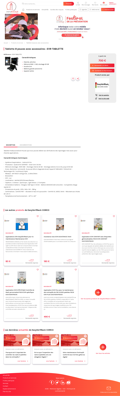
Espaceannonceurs (112, 3)
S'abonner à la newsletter (108, 390)
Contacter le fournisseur (102, 70)
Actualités (45, 9)
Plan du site (7, 391)
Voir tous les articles (103, 349)
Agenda (84, 9)
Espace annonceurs (9, 389)
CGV (64, 389)
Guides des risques (57, 9)
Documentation (26, 145)
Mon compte (103, 4)
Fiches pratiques (72, 9)
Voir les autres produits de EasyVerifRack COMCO (98, 294)
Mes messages (86, 4)
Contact (5, 386)
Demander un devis (100, 65)
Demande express (31, 261)
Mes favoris (95, 4)
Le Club (78, 4)
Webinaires (95, 9)
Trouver (69, 4)
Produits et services (33, 9)
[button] (5, 26)
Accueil (6, 43)
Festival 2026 (108, 9)
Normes (5, 383)
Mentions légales (55, 389)
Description (10, 145)
